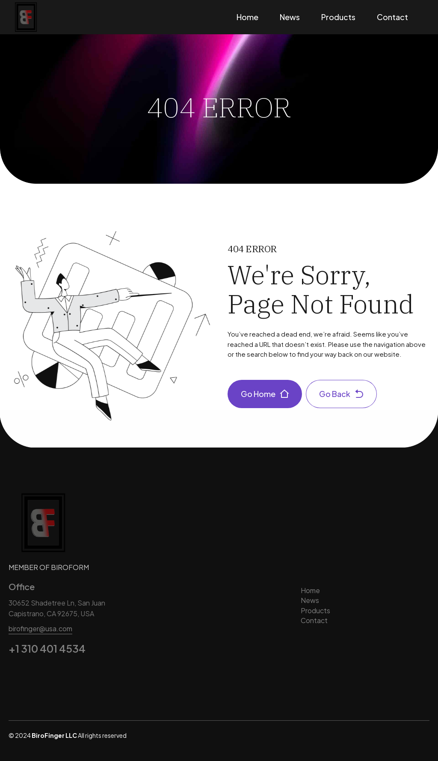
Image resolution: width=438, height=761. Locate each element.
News (290, 17)
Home (247, 17)
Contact (392, 17)
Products (338, 17)
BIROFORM (70, 567)
